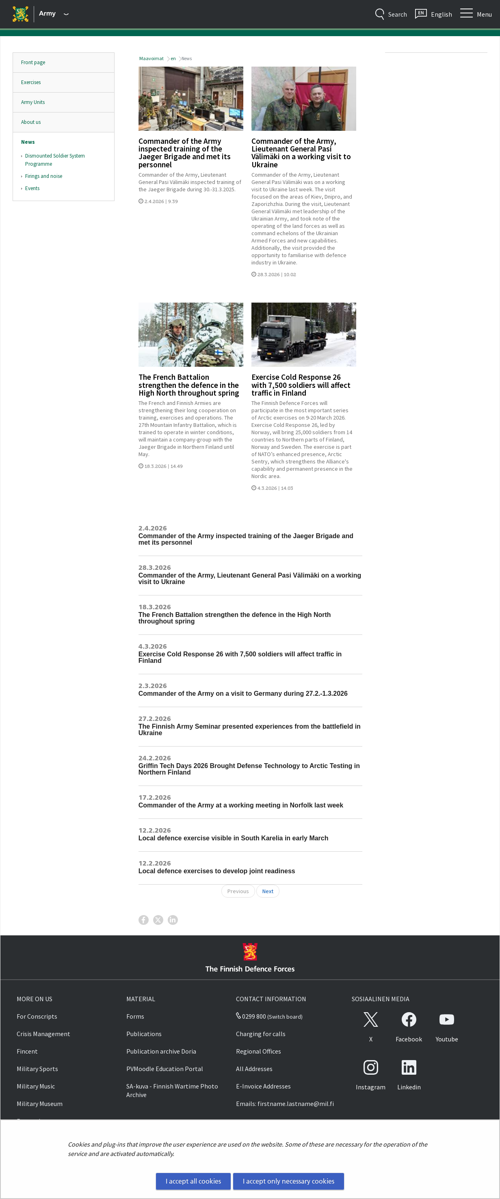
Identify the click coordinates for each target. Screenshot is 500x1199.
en (173, 58)
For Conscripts (37, 1016)
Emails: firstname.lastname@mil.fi (285, 1103)
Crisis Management (43, 1034)
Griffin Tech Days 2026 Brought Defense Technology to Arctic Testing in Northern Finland (249, 769)
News (28, 142)
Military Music (36, 1086)
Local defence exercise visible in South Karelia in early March (234, 838)
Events (32, 188)
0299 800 (251, 1016)
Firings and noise (43, 176)
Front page (33, 62)
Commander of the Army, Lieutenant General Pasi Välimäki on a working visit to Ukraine (301, 152)
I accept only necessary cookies (288, 1181)
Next (267, 891)
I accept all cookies (193, 1181)
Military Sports (37, 1069)
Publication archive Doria (161, 1051)
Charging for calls (261, 1034)
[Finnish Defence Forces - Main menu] (54, 14)
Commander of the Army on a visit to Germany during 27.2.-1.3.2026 (243, 693)
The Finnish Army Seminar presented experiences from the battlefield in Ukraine (250, 729)
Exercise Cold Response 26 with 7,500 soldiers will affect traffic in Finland (301, 384)
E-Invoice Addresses (263, 1086)
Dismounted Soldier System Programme (55, 159)
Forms (135, 1016)
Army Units (33, 102)
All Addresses (254, 1069)
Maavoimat (151, 58)
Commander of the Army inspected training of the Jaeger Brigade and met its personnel (185, 152)
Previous (238, 891)
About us (31, 122)
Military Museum (40, 1103)
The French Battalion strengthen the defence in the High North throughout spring (189, 384)
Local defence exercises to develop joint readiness (217, 871)
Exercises (31, 82)
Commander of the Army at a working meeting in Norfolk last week (241, 805)
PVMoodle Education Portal (164, 1069)
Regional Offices (258, 1051)
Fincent (27, 1051)
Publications (144, 1034)
